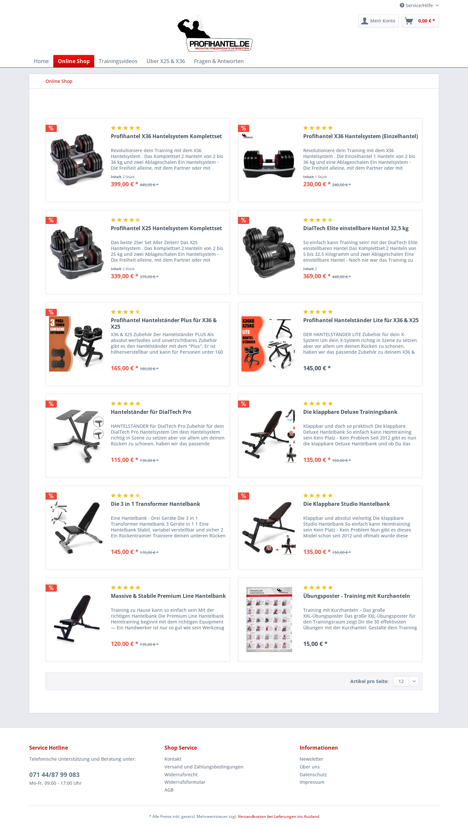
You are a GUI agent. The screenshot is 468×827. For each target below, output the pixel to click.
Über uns (310, 767)
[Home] (41, 61)
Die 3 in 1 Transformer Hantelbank (155, 504)
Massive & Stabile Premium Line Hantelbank (168, 596)
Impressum (312, 782)
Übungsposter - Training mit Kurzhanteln (356, 596)
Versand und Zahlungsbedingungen (203, 767)
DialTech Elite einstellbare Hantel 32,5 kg (356, 228)
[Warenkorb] (420, 21)
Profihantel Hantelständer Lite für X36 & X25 (361, 320)
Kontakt (172, 759)
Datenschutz (313, 774)
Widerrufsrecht (181, 774)
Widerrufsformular (184, 782)
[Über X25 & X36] (165, 61)
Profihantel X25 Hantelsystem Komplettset (166, 228)
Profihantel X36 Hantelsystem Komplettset (166, 136)
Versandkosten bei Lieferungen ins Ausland (278, 816)
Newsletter (311, 759)
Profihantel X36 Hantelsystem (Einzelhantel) (360, 136)
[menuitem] (378, 21)
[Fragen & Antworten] (218, 61)
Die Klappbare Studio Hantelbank (346, 504)
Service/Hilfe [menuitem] (417, 5)
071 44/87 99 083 (54, 774)
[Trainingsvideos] (118, 61)
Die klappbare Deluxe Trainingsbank (350, 412)
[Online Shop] (73, 61)
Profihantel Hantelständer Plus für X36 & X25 (164, 323)
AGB (169, 790)
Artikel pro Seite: (369, 681)
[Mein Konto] (378, 21)
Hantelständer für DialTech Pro (151, 412)
